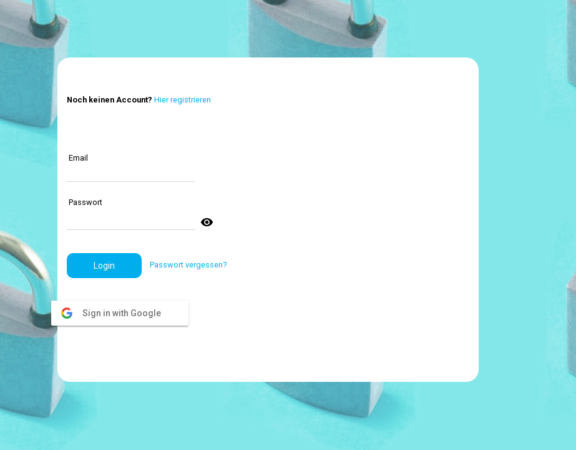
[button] (104, 265)
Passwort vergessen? (188, 264)
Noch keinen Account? (109, 99)
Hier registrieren (182, 99)
